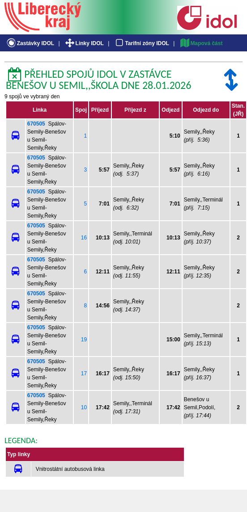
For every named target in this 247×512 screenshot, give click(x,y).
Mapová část (201, 43)
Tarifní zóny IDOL (141, 43)
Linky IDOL (84, 43)
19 (84, 339)
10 (84, 407)
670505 (36, 124)
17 (84, 373)
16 (84, 238)
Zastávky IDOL (29, 43)
